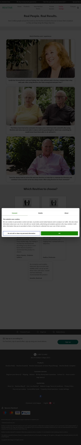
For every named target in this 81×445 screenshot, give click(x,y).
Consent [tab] (14, 213)
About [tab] (66, 213)
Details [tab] (40, 213)
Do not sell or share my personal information (21, 233)
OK (60, 233)
